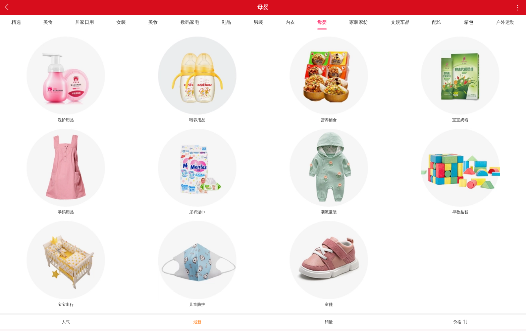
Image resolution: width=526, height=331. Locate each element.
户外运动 (505, 22)
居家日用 (84, 22)
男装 (258, 22)
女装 (121, 22)
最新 (197, 322)
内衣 (290, 22)
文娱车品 (400, 22)
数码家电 (189, 22)
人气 (66, 322)
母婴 (322, 22)
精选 (16, 22)
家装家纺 (358, 22)
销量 (329, 322)
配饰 (436, 22)
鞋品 (226, 22)
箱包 (468, 22)
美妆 (153, 22)
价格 (460, 322)
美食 (48, 22)
